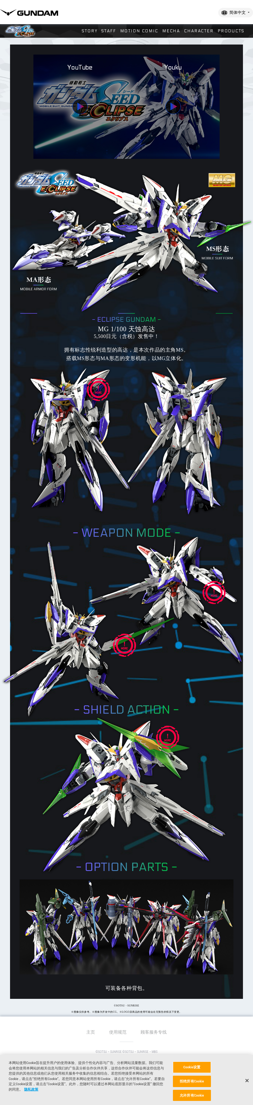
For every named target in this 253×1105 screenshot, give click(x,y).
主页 (90, 1032)
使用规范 (117, 1032)
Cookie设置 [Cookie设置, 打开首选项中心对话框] (191, 1069)
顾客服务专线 (154, 1032)
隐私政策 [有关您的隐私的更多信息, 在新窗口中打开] (31, 1092)
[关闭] (247, 1083)
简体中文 (237, 12)
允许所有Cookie (192, 1097)
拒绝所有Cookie (192, 1083)
